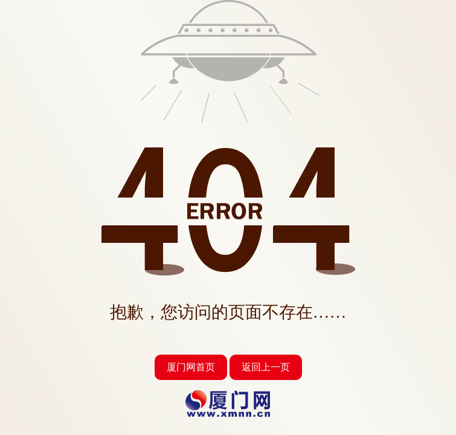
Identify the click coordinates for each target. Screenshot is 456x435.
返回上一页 (266, 367)
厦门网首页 (191, 367)
